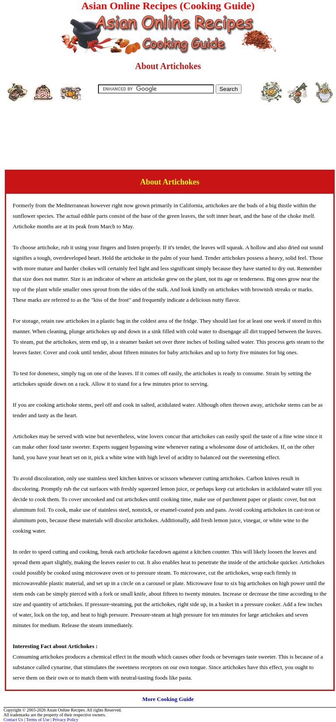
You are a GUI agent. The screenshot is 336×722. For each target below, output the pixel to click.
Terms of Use (38, 719)
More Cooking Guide (168, 699)
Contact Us (13, 719)
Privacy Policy (65, 719)
